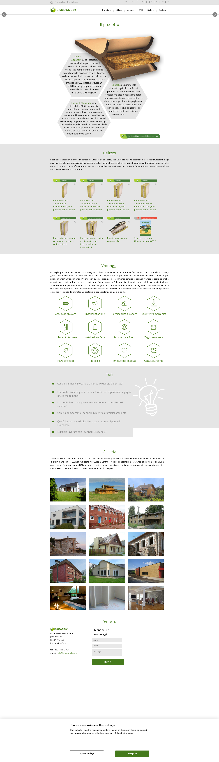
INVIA (107, 662)
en (126, 1)
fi (168, 1)
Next (214, 14)
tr (152, 1)
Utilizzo (119, 10)
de (132, 1)
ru (157, 1)
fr (137, 1)
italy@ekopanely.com (67, 653)
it (142, 1)
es (163, 1)
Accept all (132, 754)
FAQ (141, 10)
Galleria (150, 10)
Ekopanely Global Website (66, 2)
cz (121, 1)
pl (147, 1)
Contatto (162, 10)
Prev (4, 14)
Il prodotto (106, 10)
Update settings (87, 753)
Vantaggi (130, 10)
